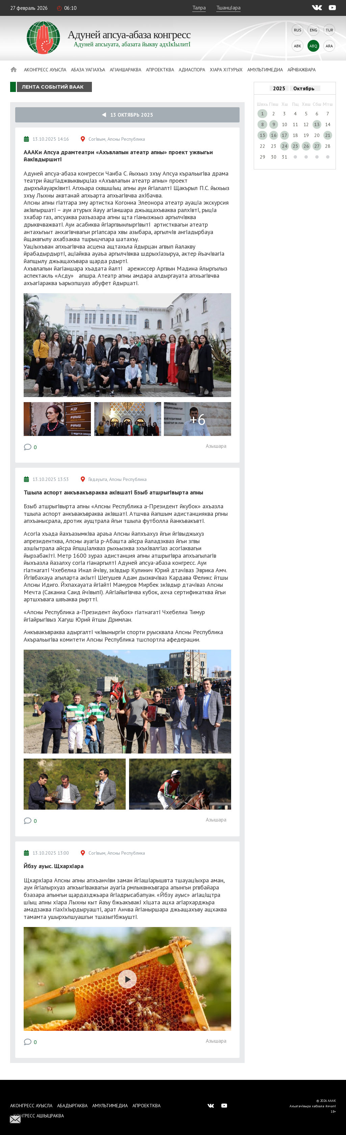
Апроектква (160, 70)
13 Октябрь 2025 (127, 115)
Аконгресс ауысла (45, 70)
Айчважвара (302, 70)
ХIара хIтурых (226, 70)
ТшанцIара (228, 7)
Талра (199, 7)
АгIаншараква (125, 70)
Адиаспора (192, 70)
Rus (297, 29)
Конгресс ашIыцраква (39, 1116)
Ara (329, 45)
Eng (313, 29)
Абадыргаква (72, 1106)
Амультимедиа (265, 70)
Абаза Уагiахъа (88, 70)
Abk (297, 45)
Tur (329, 29)
